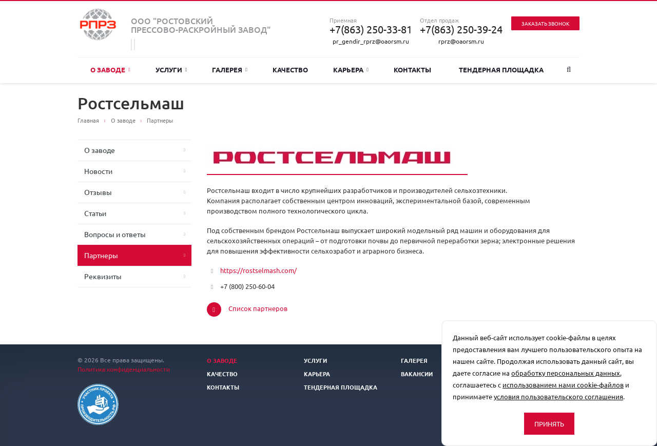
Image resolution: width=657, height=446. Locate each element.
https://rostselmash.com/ (258, 270)
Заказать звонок (545, 23)
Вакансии (417, 374)
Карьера (351, 69)
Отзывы (98, 192)
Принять (549, 423)
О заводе (110, 69)
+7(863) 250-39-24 (461, 29)
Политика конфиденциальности (124, 369)
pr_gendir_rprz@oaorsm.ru (371, 41)
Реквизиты (103, 276)
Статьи (95, 213)
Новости (98, 171)
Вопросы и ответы (115, 234)
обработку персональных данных (565, 373)
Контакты (412, 69)
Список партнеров (247, 309)
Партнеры (101, 255)
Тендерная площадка (501, 69)
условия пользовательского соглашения (558, 396)
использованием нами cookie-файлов (563, 384)
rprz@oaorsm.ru (461, 41)
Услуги (171, 69)
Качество (290, 69)
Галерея (229, 69)
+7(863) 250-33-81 (371, 29)
